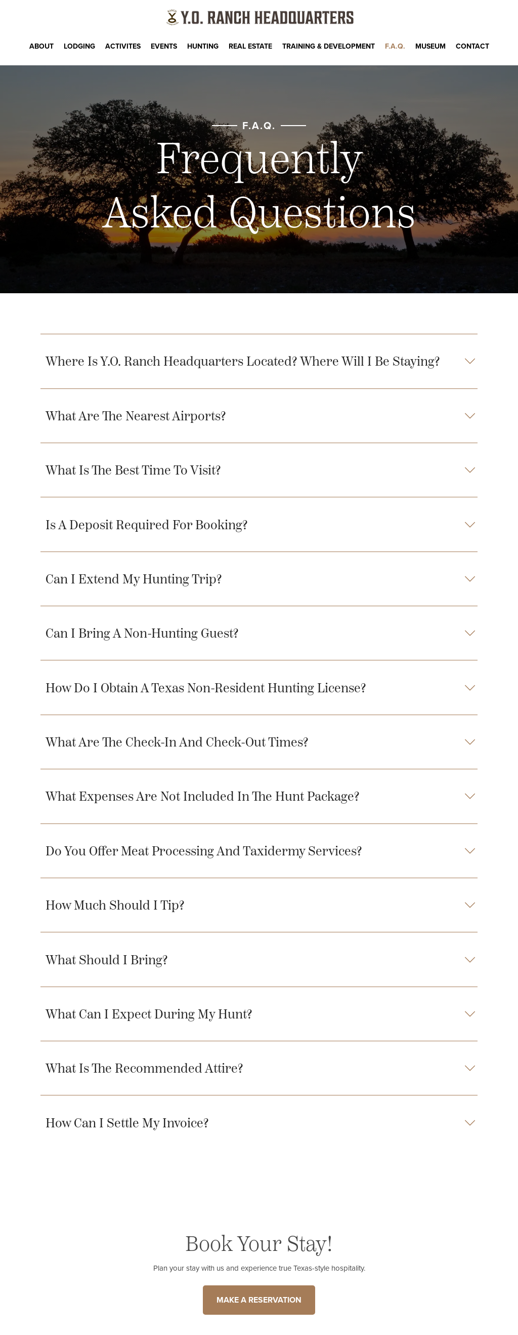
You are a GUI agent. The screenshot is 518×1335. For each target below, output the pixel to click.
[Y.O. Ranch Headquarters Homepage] (259, 17)
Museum (430, 46)
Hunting (203, 46)
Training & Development (328, 46)
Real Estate (250, 46)
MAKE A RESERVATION (259, 1300)
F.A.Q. (395, 46)
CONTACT (472, 46)
